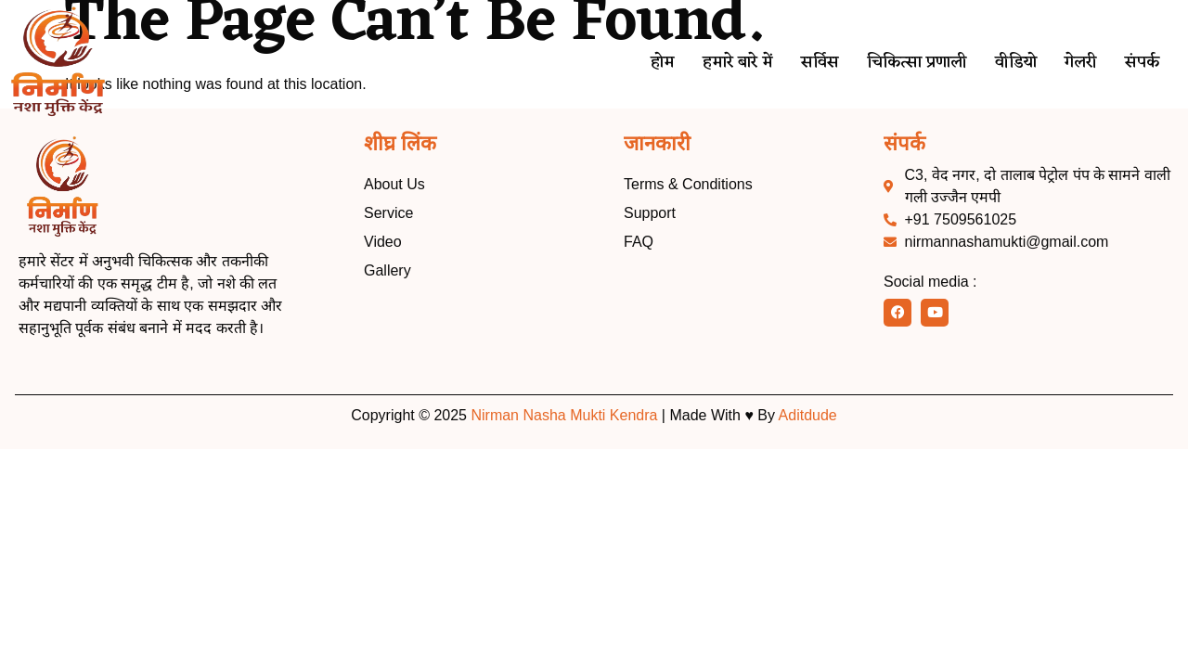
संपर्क (1141, 62)
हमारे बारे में (719, 62)
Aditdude (808, 415)
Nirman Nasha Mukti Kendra (564, 415)
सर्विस (804, 62)
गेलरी (1078, 62)
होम (641, 62)
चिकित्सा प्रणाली (905, 62)
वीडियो (1009, 62)
